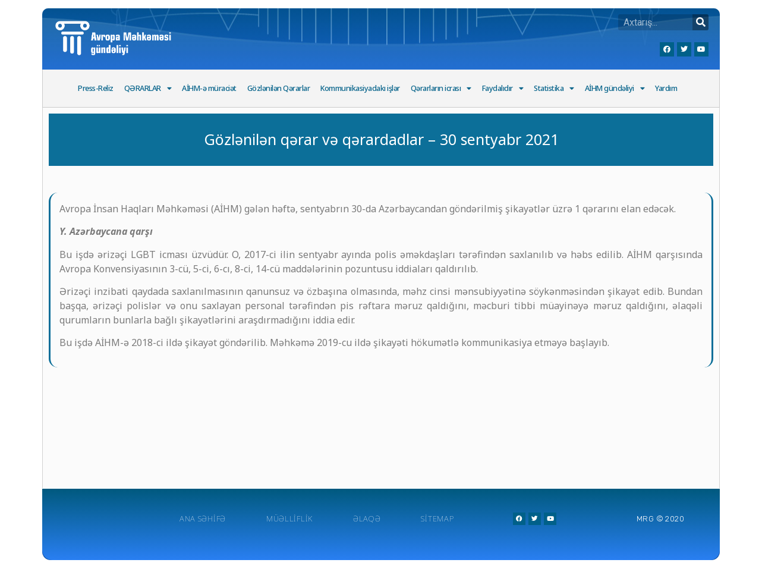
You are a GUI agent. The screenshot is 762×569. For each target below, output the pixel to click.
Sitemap (437, 518)
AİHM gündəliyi (615, 89)
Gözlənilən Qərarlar (278, 88)
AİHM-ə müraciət (209, 88)
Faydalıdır (503, 89)
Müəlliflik (289, 518)
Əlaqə (367, 518)
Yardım (666, 88)
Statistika (554, 89)
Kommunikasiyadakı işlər (360, 88)
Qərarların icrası (441, 89)
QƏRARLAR (148, 89)
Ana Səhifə (203, 518)
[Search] (700, 22)
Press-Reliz (96, 88)
